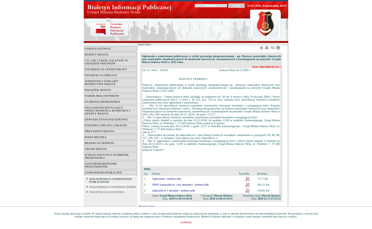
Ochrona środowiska (102, 101)
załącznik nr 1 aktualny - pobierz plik (173, 190)
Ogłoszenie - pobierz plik (166, 178)
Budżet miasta (96, 54)
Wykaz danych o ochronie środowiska (107, 156)
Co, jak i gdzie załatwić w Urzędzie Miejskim (106, 62)
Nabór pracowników (102, 95)
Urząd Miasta (96, 148)
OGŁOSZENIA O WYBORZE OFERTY (113, 187)
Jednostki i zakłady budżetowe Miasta (101, 83)
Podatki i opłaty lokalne (106, 125)
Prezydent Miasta (99, 131)
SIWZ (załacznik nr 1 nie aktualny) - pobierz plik (180, 184)
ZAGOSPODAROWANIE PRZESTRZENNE (101, 165)
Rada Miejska (96, 137)
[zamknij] (185, 222)
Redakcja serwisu (99, 143)
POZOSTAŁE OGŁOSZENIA (106, 192)
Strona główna (98, 48)
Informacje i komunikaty (106, 69)
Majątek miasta (98, 89)
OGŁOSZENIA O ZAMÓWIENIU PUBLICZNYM (110, 180)
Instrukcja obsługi (101, 75)
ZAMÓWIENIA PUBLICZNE (103, 172)
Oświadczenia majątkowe (106, 119)
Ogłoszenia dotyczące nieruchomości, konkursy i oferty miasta (107, 110)
